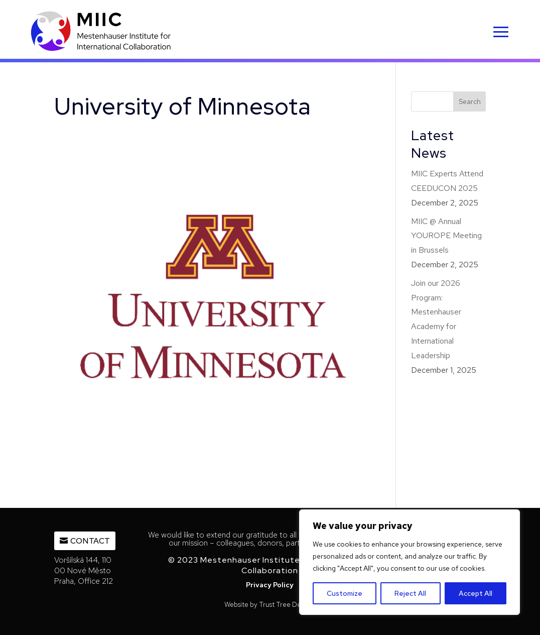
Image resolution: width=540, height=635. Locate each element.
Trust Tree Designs (287, 604)
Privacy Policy (270, 584)
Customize (344, 593)
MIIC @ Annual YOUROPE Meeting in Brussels (446, 236)
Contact (90, 541)
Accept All (475, 593)
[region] (409, 562)
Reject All (410, 593)
